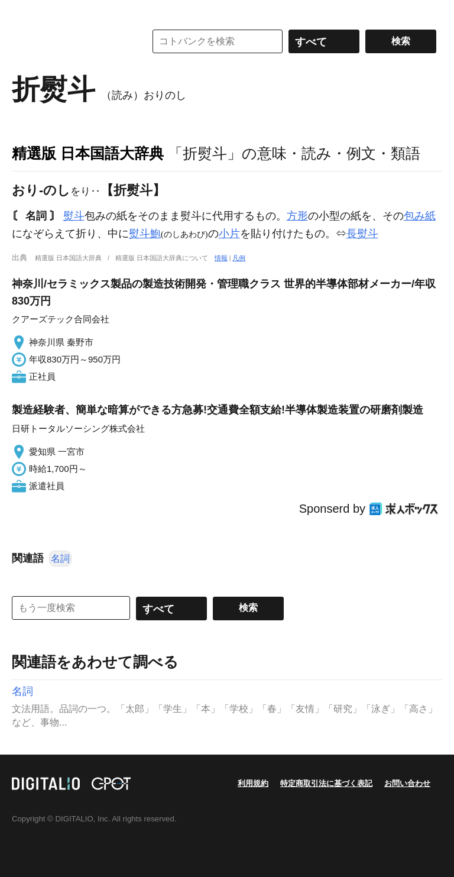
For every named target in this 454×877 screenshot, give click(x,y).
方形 (297, 216)
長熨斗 (362, 234)
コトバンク (70, 41)
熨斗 (74, 216)
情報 (221, 257)
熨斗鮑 (145, 234)
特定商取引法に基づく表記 (326, 783)
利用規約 (253, 783)
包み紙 (420, 216)
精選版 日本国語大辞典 (88, 153)
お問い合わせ (407, 783)
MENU (23, 12)
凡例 (238, 257)
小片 (229, 234)
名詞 (60, 559)
